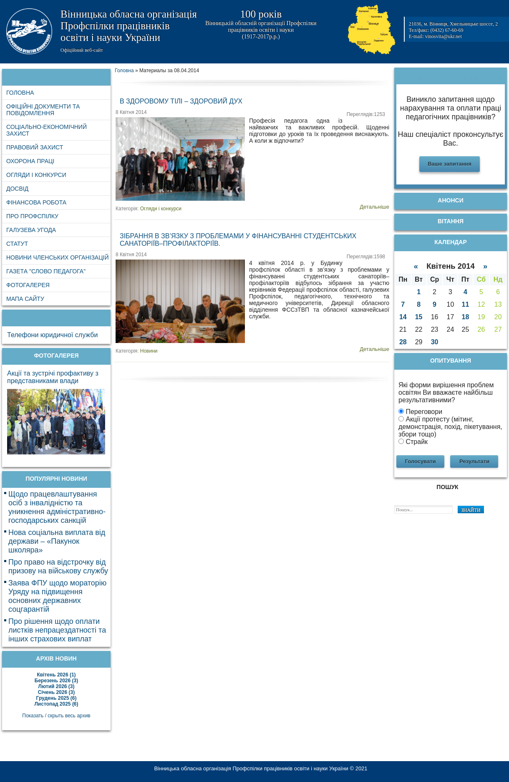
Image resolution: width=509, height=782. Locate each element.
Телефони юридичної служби (52, 334)
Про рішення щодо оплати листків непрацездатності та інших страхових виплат (57, 630)
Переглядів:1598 (366, 257)
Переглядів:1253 (366, 114)
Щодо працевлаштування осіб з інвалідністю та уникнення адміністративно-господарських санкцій (57, 507)
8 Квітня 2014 (131, 112)
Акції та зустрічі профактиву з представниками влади (52, 377)
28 (403, 342)
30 (434, 342)
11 (465, 304)
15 (419, 316)
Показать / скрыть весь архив (56, 716)
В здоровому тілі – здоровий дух (181, 101)
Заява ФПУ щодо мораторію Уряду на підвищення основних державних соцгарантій (57, 596)
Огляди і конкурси (160, 209)
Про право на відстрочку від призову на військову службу (58, 566)
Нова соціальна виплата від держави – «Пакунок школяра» (56, 541)
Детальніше (374, 207)
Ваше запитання (449, 164)
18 (465, 316)
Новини (149, 351)
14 (403, 316)
